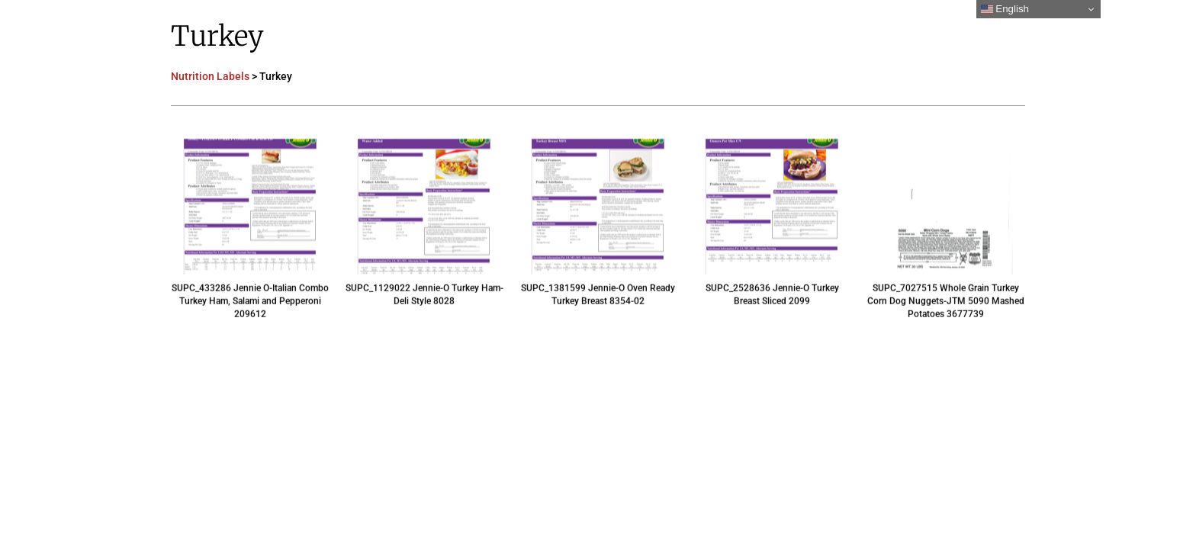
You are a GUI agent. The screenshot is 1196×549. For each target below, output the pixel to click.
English (1005, 9)
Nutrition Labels (210, 76)
